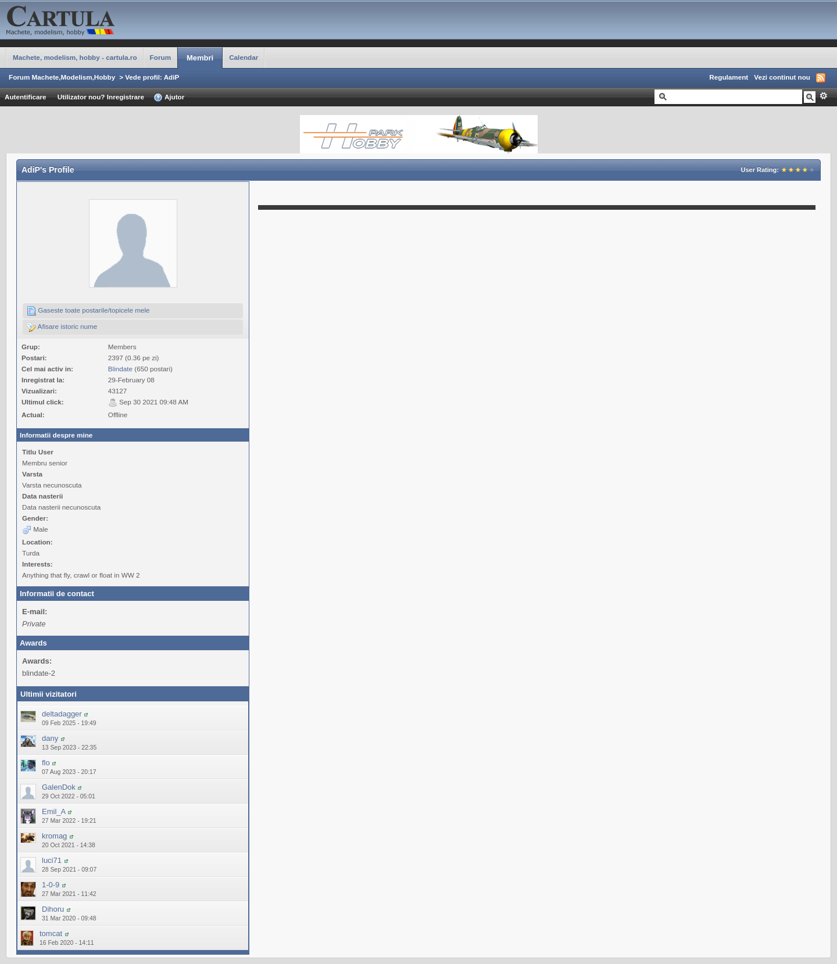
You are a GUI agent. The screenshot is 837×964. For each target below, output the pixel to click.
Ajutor (168, 97)
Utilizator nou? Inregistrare (101, 97)
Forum (160, 57)
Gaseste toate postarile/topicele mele (88, 311)
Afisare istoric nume (62, 327)
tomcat (51, 933)
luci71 (52, 860)
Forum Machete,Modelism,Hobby (62, 77)
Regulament (728, 77)
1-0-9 (50, 884)
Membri (200, 57)
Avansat (823, 96)
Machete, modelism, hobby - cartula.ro (75, 57)
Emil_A (53, 811)
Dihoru (53, 909)
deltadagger (62, 713)
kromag (54, 836)
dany (50, 738)
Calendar (243, 57)
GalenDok (59, 787)
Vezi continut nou (782, 77)
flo (46, 762)
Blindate (120, 368)
